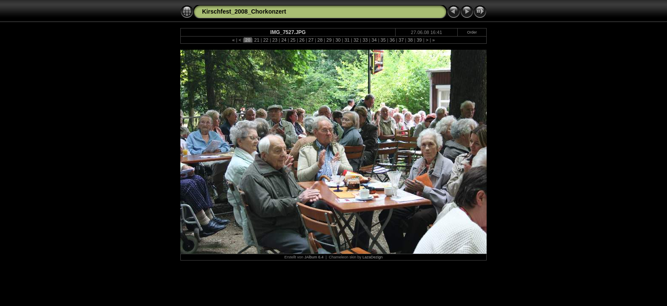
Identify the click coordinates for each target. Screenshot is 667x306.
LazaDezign (372, 257)
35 (383, 39)
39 (419, 39)
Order (472, 32)
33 (365, 39)
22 (266, 39)
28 (320, 39)
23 (275, 39)
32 (356, 39)
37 (401, 39)
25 (292, 39)
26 (302, 39)
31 (347, 39)
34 (374, 39)
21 (256, 39)
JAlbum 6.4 (314, 257)
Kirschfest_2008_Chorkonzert (244, 11)
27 (311, 39)
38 (410, 39)
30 (338, 39)
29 (329, 39)
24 (284, 39)
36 (392, 39)
